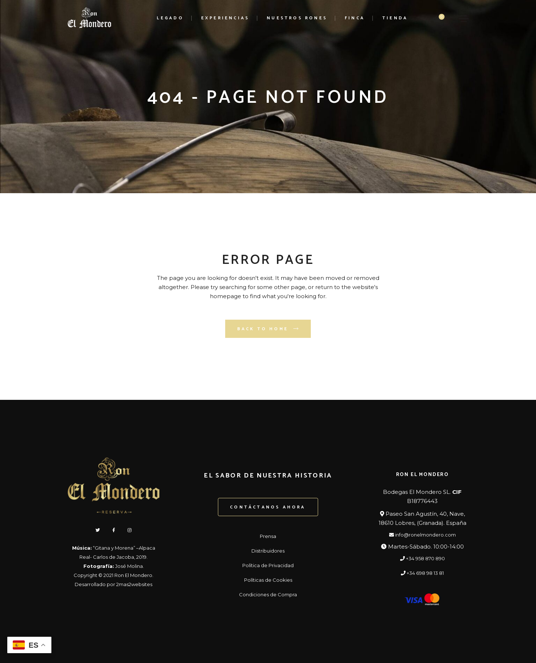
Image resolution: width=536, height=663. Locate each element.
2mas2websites (134, 584)
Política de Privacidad (268, 565)
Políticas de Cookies (268, 580)
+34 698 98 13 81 (422, 573)
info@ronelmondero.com (422, 535)
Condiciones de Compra (268, 594)
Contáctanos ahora (267, 507)
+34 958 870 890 (422, 558)
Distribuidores (268, 551)
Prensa (268, 536)
